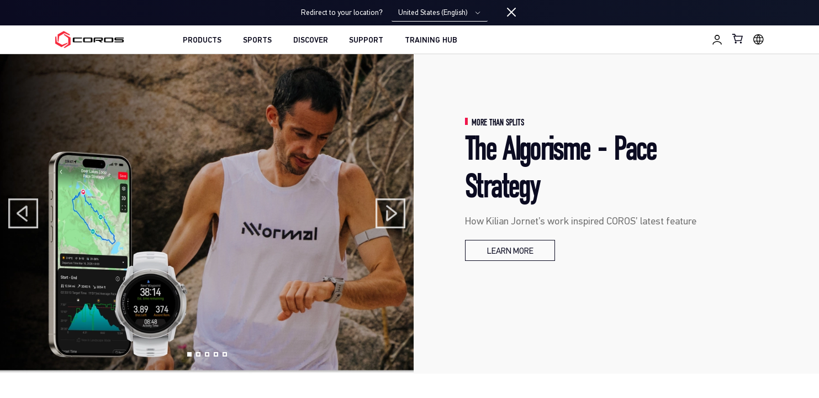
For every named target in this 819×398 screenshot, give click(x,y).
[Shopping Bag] (738, 38)
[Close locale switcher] (511, 12)
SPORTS (257, 40)
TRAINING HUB (431, 40)
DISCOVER (310, 40)
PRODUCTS (202, 40)
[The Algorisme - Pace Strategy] (510, 250)
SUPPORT (366, 40)
